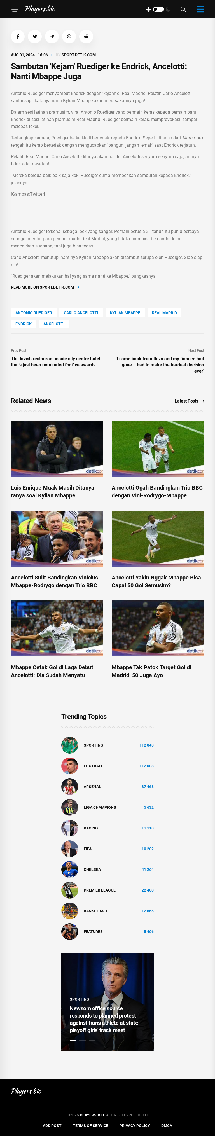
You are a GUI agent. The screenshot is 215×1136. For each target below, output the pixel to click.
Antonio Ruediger (33, 313)
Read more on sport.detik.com (45, 287)
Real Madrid (164, 313)
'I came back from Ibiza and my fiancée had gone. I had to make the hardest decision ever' (160, 365)
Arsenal (92, 787)
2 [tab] (82, 1040)
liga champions (100, 807)
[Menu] (14, 9)
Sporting (93, 745)
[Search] (183, 9)
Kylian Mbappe (125, 313)
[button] (18, 37)
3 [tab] (92, 1040)
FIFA (88, 849)
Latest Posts (189, 401)
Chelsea (92, 870)
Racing (91, 828)
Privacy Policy (135, 1126)
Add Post (52, 1126)
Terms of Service (90, 1126)
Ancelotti (53, 324)
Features (93, 932)
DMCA (166, 1126)
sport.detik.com (79, 55)
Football (93, 766)
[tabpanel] (107, 1002)
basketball (96, 911)
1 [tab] (73, 1040)
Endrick (23, 324)
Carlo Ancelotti (81, 313)
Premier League (100, 890)
